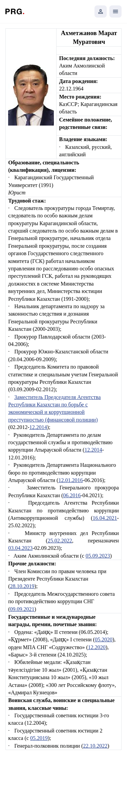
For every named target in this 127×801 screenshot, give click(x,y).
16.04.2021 (104, 518)
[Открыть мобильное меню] (115, 11)
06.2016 (72, 495)
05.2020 (103, 639)
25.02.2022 (60, 540)
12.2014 (38, 427)
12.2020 (97, 647)
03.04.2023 (20, 548)
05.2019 (39, 738)
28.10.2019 (22, 586)
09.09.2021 (22, 609)
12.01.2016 (70, 480)
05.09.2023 (98, 556)
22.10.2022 (95, 746)
